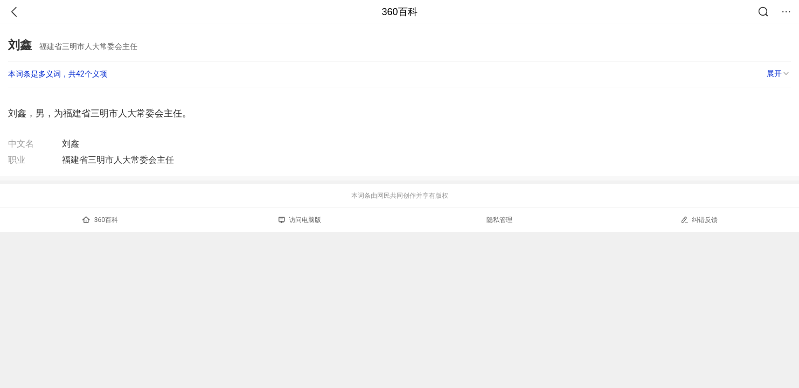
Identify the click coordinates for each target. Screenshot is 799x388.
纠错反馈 (699, 220)
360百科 (399, 11)
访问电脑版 (300, 220)
